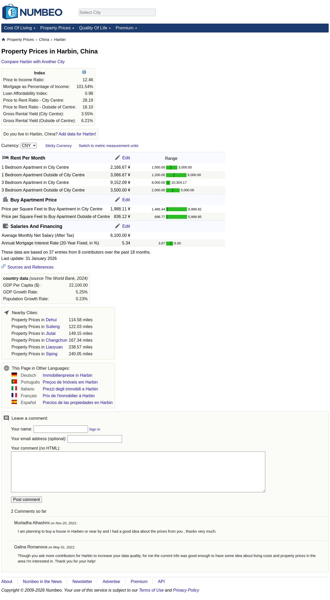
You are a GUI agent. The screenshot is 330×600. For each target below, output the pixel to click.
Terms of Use (151, 590)
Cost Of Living (18, 27)
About (6, 581)
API (161, 581)
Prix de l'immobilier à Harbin (69, 396)
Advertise (111, 581)
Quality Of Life (93, 27)
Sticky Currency (58, 146)
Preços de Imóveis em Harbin (70, 382)
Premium (125, 27)
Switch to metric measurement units (108, 146)
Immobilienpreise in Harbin (67, 375)
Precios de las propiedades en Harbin (78, 402)
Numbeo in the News (42, 581)
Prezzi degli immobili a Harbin (70, 389)
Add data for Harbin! (77, 134)
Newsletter (82, 581)
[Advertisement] (281, 115)
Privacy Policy (186, 590)
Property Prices (55, 27)
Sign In (94, 429)
